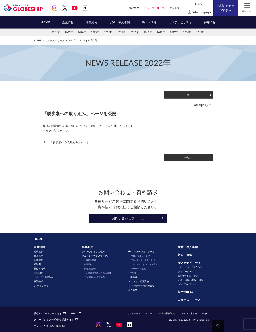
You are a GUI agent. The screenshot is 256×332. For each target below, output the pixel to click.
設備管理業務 (90, 260)
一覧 (187, 95)
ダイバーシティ (186, 271)
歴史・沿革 (39, 268)
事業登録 (38, 281)
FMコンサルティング (140, 255)
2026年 (56, 32)
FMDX (132, 8)
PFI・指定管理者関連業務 (141, 285)
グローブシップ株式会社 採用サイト (54, 319)
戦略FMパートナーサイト (48, 313)
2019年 (148, 32)
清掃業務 (88, 264)
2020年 (134, 32)
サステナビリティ (180, 22)
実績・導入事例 (120, 22)
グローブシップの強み (93, 251)
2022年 (108, 32)
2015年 (200, 32)
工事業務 (132, 277)
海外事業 (132, 290)
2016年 (187, 32)
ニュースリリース (154, 8)
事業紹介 (91, 22)
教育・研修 (149, 22)
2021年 (121, 32)
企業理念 (38, 260)
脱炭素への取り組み (188, 275)
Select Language (201, 12)
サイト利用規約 (189, 313)
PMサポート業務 (138, 268)
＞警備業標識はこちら (96, 273)
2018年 (161, 32)
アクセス (175, 8)
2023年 (95, 32)
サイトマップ (133, 313)
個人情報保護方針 (168, 313)
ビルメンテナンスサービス (96, 255)
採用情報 (209, 22)
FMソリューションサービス (142, 251)
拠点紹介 (38, 272)
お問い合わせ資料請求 (225, 8)
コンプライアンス (187, 284)
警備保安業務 (90, 268)
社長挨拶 (38, 251)
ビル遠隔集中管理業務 (94, 277)
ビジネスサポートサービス (142, 260)
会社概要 (38, 255)
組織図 (37, 264)
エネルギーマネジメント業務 (144, 264)
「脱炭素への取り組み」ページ (70, 142)
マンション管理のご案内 (47, 325)
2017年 (174, 32)
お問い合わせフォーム (128, 218)
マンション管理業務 (138, 281)
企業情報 (68, 22)
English (199, 4)
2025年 (69, 32)
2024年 (82, 32)
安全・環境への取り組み (190, 280)
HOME (45, 22)
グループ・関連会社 (44, 277)
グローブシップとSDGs (190, 267)
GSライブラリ (41, 285)
